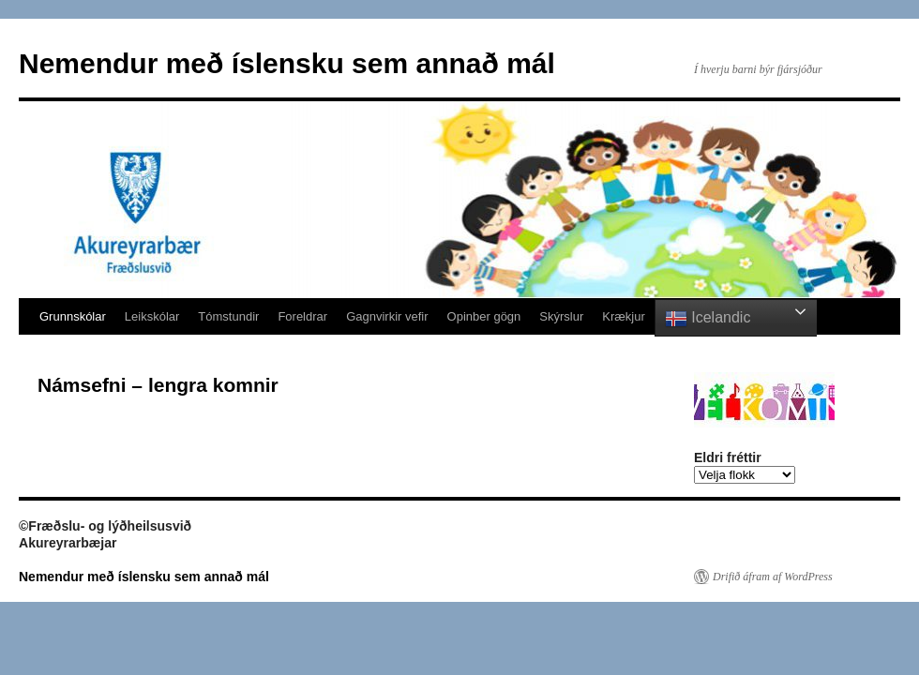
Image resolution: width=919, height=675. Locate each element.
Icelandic (708, 319)
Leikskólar (152, 316)
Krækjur (623, 316)
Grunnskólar (72, 316)
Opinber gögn (484, 316)
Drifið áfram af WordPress (773, 576)
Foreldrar (302, 316)
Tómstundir (228, 316)
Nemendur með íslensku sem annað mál (287, 63)
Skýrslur (561, 316)
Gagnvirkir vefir (387, 316)
